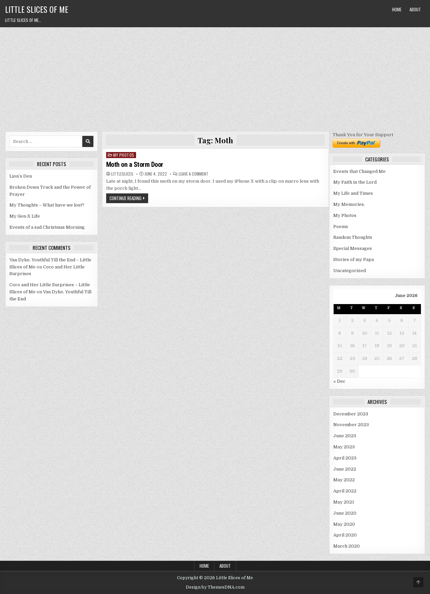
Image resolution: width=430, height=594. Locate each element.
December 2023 (350, 413)
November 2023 (351, 424)
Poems (340, 226)
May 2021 (343, 502)
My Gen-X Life (24, 216)
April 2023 (344, 457)
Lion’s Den (20, 176)
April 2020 (345, 534)
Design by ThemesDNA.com (215, 587)
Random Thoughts (352, 237)
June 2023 (344, 435)
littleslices (122, 174)
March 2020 (346, 546)
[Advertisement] (215, 78)
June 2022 (344, 469)
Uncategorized (349, 270)
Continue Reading (125, 198)
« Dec (339, 381)
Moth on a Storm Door (134, 164)
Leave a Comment (193, 174)
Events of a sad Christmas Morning (47, 227)
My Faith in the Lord (355, 182)
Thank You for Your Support (363, 134)
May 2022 (344, 479)
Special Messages (352, 248)
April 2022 (344, 490)
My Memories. (349, 204)
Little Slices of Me (36, 9)
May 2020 (344, 524)
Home (396, 9)
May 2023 (344, 446)
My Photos (123, 155)
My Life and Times (353, 193)
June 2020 (344, 513)
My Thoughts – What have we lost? (46, 205)
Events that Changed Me (359, 171)
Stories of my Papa (353, 259)
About (415, 9)
